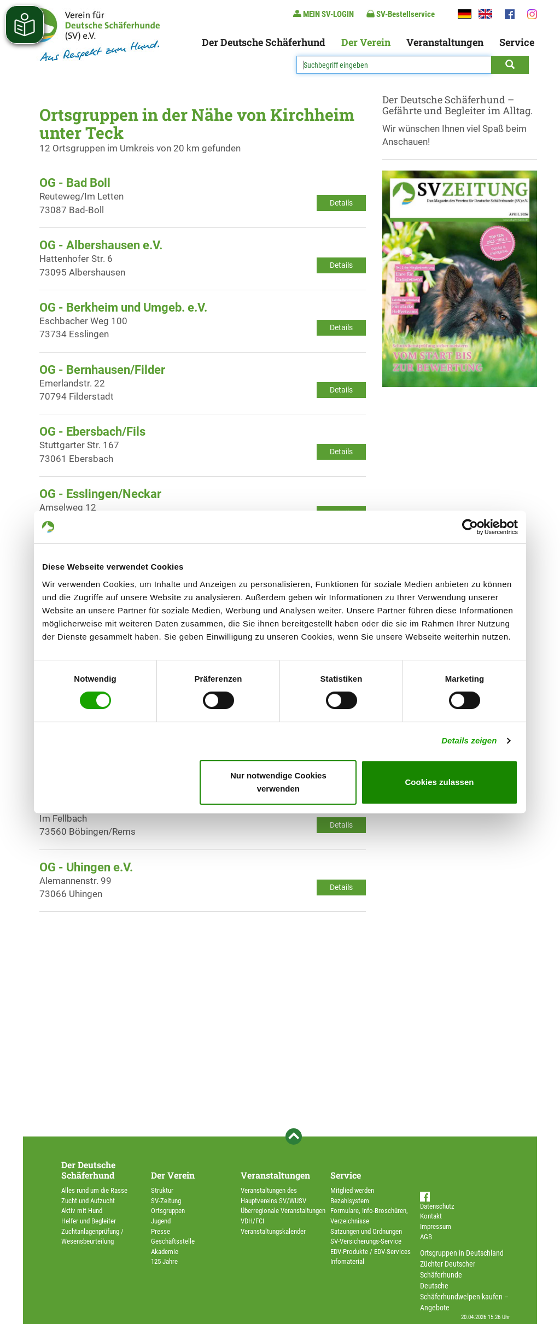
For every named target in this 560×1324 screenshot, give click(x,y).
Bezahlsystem (349, 1201)
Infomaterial (347, 1261)
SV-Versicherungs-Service (365, 1241)
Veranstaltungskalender (273, 1231)
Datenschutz (437, 1206)
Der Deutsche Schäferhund (263, 42)
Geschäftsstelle (173, 1241)
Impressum (435, 1226)
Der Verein (365, 42)
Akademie (164, 1251)
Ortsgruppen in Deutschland (462, 1253)
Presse (160, 1231)
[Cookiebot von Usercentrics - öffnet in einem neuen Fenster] (470, 527)
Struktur (162, 1190)
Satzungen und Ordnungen (366, 1231)
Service (516, 42)
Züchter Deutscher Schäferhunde (447, 1269)
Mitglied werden (352, 1190)
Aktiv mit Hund (81, 1210)
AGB (426, 1237)
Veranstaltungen (444, 42)
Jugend (161, 1221)
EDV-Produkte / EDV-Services (370, 1251)
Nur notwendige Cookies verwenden (278, 782)
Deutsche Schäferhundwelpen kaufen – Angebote (464, 1296)
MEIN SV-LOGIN (323, 14)
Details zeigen (469, 740)
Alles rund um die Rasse (94, 1190)
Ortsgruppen (168, 1210)
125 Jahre (164, 1261)
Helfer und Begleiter (88, 1221)
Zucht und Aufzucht (88, 1201)
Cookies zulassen (439, 782)
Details (341, 202)
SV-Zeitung (166, 1201)
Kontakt (431, 1216)
